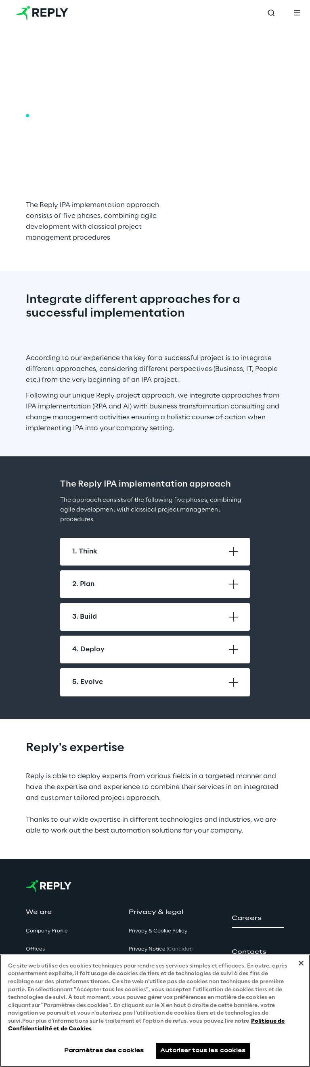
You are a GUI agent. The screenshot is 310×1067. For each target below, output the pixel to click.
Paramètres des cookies (104, 1050)
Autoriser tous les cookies (202, 1050)
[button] (258, 918)
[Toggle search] (271, 13)
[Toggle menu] (297, 13)
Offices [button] (35, 949)
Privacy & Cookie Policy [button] (158, 931)
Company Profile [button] (47, 931)
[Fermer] (301, 963)
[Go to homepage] (42, 13)
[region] (155, 1010)
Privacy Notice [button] (161, 949)
